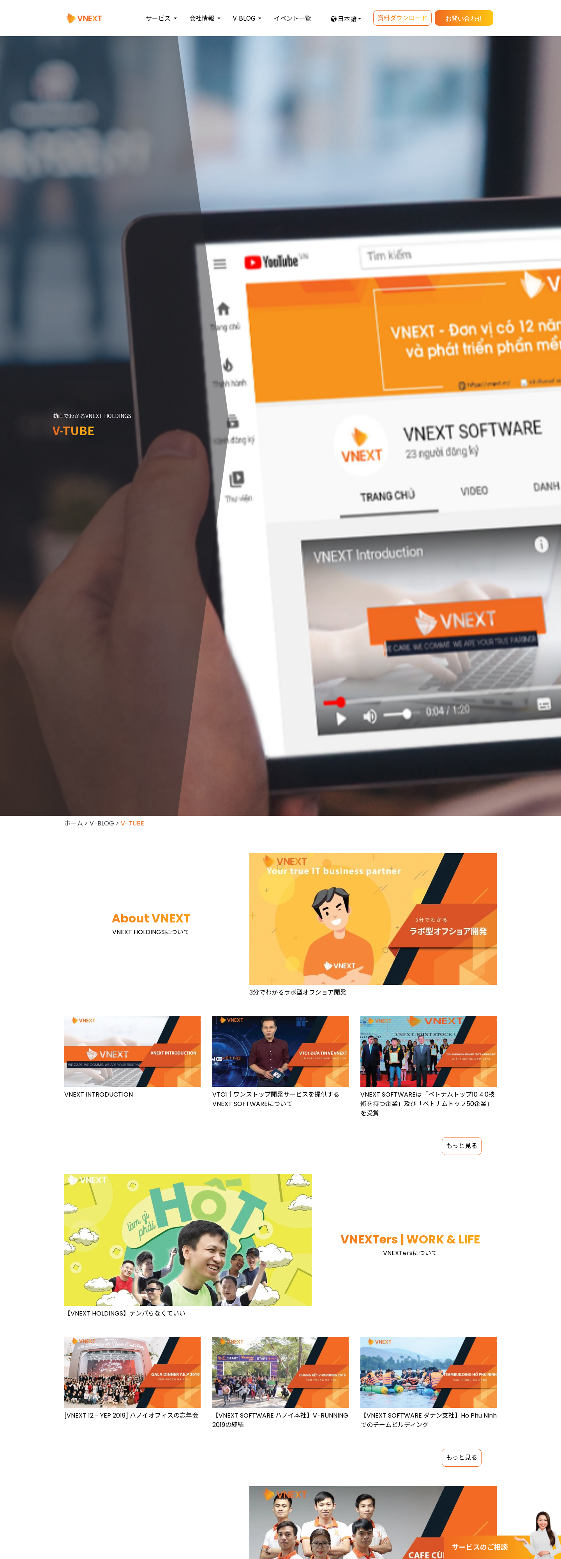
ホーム (73, 823)
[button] (161, 18)
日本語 (347, 18)
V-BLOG (102, 823)
